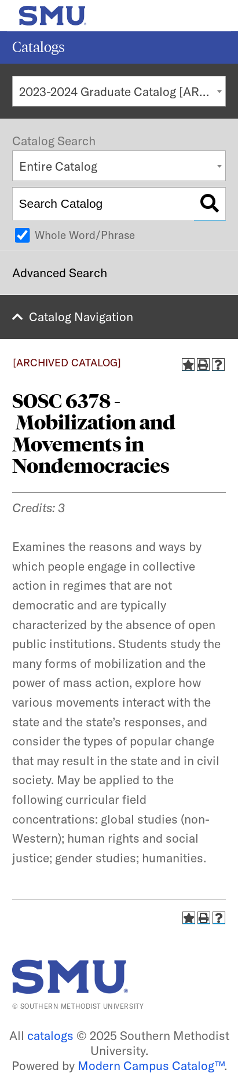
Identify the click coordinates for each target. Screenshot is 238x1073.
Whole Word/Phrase (85, 235)
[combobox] (119, 91)
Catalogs (38, 47)
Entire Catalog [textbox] (58, 166)
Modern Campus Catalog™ (151, 1065)
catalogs (50, 1035)
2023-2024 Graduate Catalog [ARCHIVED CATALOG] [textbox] (122, 91)
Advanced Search (59, 272)
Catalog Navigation (81, 316)
